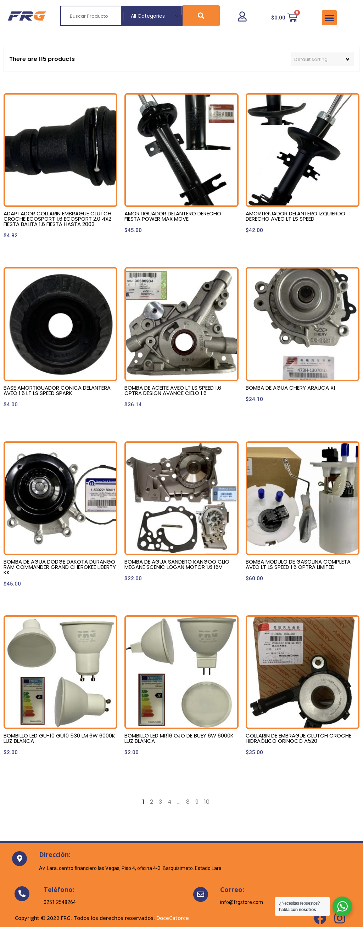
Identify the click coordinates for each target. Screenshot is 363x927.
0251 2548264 (60, 902)
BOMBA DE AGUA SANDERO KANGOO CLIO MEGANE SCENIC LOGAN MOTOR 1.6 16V (176, 564)
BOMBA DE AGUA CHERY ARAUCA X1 (290, 387)
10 (207, 802)
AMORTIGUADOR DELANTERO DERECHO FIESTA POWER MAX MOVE (172, 216)
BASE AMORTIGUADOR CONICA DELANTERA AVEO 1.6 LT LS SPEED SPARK (57, 390)
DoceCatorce (172, 917)
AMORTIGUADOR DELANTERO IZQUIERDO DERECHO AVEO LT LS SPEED (295, 216)
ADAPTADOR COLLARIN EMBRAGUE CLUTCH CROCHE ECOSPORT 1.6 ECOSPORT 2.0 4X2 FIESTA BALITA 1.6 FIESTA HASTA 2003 (57, 219)
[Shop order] (322, 59)
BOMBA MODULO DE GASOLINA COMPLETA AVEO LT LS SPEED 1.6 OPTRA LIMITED (298, 564)
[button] (329, 17)
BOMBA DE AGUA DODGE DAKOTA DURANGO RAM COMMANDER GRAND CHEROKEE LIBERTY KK (60, 567)
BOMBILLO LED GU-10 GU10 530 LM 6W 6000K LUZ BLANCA (59, 738)
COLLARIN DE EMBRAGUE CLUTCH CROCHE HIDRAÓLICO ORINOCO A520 (298, 738)
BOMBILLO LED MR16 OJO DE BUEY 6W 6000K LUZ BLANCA (179, 738)
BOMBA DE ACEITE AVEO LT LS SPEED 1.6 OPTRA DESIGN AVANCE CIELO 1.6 (172, 390)
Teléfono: (59, 889)
